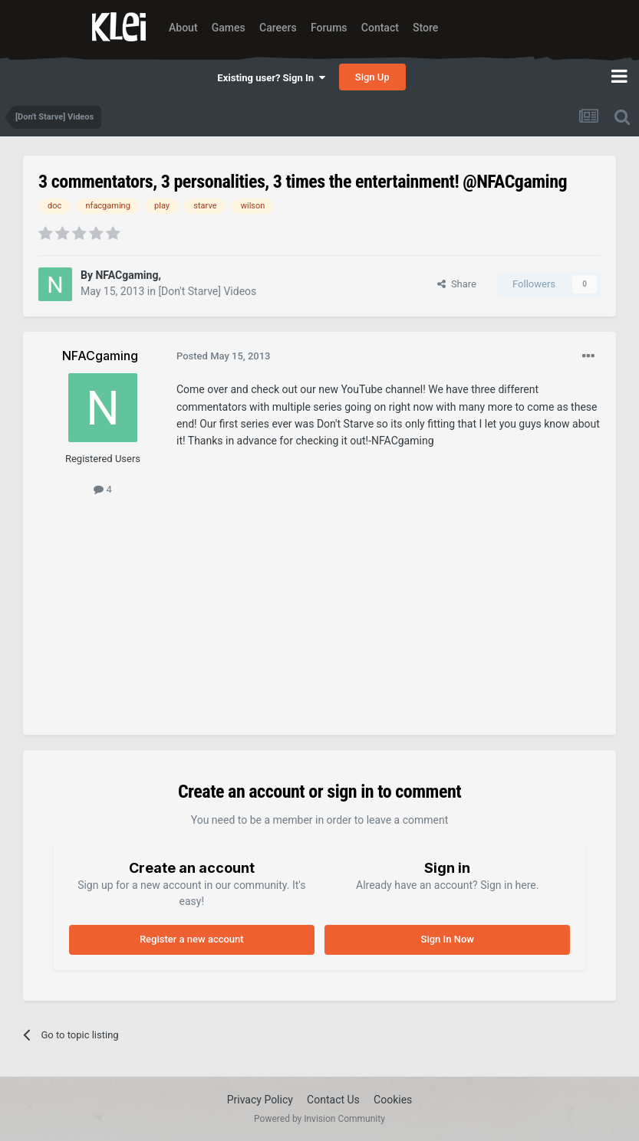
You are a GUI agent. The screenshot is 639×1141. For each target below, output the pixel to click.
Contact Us (333, 1099)
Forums (329, 27)
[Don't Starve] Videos (207, 291)
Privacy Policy (260, 1099)
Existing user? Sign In (270, 78)
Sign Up (372, 77)
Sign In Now (447, 939)
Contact (380, 27)
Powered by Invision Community (319, 1118)
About (183, 27)
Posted (223, 356)
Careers (278, 27)
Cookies (393, 1099)
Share (456, 284)
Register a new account (192, 939)
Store (425, 27)
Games (228, 27)
